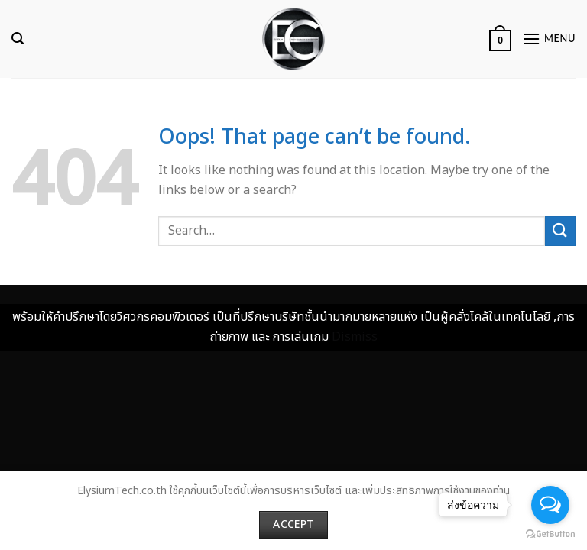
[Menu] (549, 38)
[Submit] (560, 231)
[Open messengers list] (550, 505)
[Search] (17, 38)
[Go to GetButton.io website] (550, 534)
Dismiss (355, 337)
